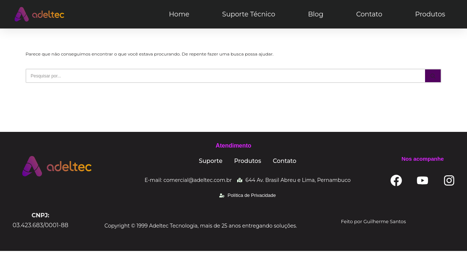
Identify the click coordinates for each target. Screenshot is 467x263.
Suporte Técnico (248, 14)
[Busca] (225, 76)
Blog (315, 14)
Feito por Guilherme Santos (373, 233)
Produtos (430, 14)
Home (179, 14)
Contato (369, 14)
